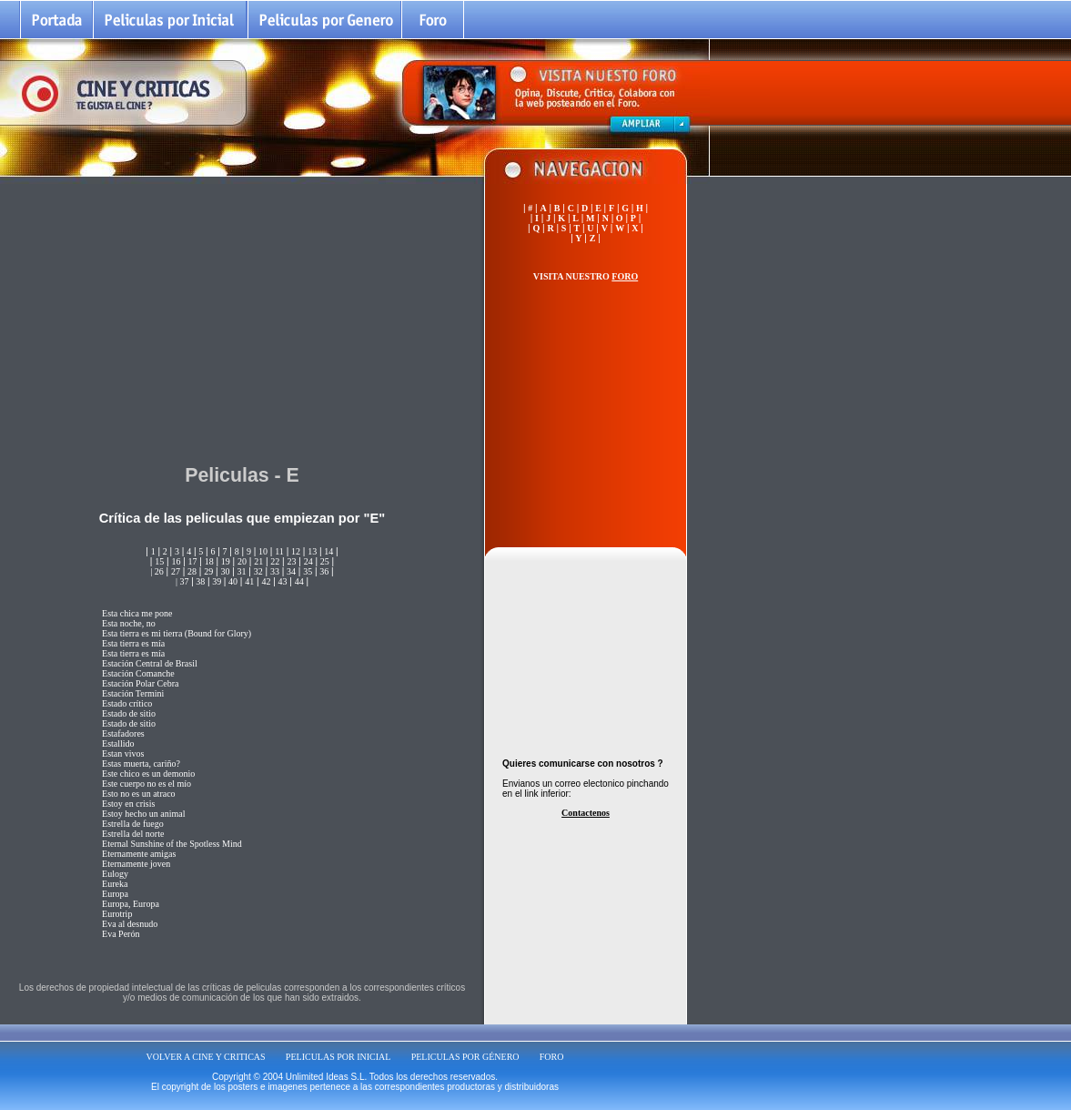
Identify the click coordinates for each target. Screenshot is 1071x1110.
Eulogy (115, 874)
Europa (115, 894)
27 (175, 571)
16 (175, 561)
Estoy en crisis (128, 804)
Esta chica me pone (137, 613)
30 (224, 571)
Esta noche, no (129, 623)
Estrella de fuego (133, 824)
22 (274, 561)
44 (299, 581)
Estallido (118, 743)
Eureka (114, 884)
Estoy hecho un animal (143, 814)
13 (312, 551)
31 (242, 571)
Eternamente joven (136, 864)
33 (274, 571)
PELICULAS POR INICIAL (338, 1057)
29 (208, 571)
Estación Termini (133, 693)
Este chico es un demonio (148, 774)
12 (295, 551)
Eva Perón (120, 934)
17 (192, 561)
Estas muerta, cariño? (141, 764)
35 (307, 571)
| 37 (182, 581)
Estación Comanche (138, 673)
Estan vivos (123, 753)
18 (209, 561)
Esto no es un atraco (139, 794)
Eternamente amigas (139, 854)
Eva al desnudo (129, 924)
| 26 (157, 571)
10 (263, 551)
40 (232, 581)
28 (192, 571)
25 (324, 561)
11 (279, 551)
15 (159, 561)
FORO (552, 1057)
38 (200, 581)
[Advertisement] (242, 318)
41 (249, 581)
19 (225, 561)
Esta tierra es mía (133, 643)
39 (217, 581)
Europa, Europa (130, 904)
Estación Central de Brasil (149, 663)
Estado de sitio (129, 713)
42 (265, 581)
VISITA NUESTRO (585, 276)
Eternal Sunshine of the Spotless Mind (172, 844)
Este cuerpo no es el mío (146, 784)
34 (291, 571)
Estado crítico (127, 703)
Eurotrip (117, 914)
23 (291, 561)
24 (308, 561)
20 (242, 561)
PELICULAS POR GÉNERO (465, 1057)
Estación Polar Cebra (140, 683)
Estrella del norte (133, 834)
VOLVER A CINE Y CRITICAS (206, 1057)
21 (258, 561)
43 (283, 581)
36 (323, 571)
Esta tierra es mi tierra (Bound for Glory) (176, 633)
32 (258, 571)
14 (328, 551)
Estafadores (123, 733)
